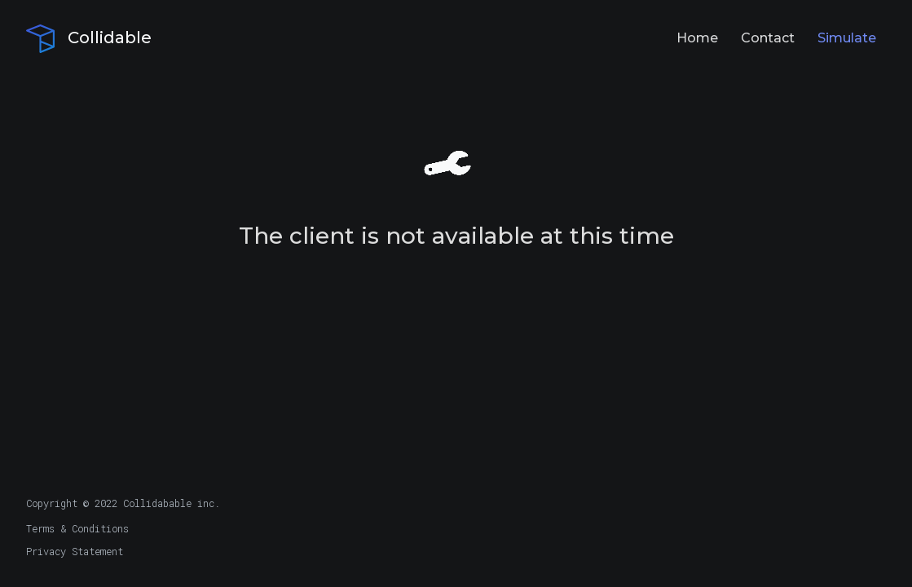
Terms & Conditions (77, 528)
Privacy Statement (74, 551)
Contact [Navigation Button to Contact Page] (768, 38)
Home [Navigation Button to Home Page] (697, 38)
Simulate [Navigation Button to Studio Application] (846, 38)
